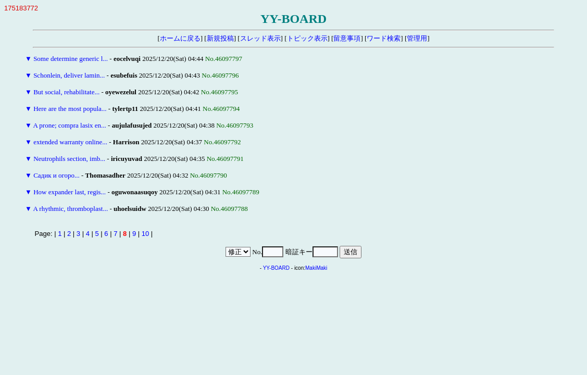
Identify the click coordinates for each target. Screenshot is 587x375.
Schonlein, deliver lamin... (69, 75)
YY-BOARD (276, 268)
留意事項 (346, 38)
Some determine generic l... (70, 59)
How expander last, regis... (69, 192)
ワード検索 (384, 38)
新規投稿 (220, 38)
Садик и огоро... (56, 175)
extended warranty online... (70, 142)
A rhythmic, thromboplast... (70, 209)
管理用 (417, 38)
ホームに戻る (180, 38)
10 (145, 234)
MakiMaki (316, 268)
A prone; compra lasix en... (69, 125)
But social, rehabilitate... (66, 92)
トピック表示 (307, 38)
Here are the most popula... (69, 109)
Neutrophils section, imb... (69, 158)
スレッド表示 (260, 38)
